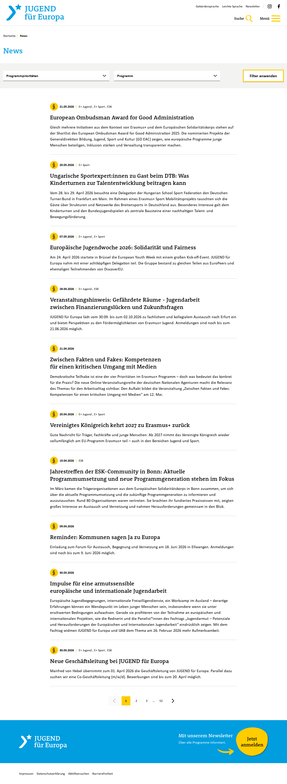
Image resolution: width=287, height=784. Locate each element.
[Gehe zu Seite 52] (161, 700)
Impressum (26, 773)
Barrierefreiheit (102, 773)
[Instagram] (269, 6)
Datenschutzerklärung (51, 773)
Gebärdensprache (207, 6)
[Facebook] (279, 6)
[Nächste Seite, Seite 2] (173, 701)
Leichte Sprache (232, 6)
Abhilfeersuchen (78, 773)
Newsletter (253, 6)
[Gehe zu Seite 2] (136, 700)
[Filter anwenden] (263, 76)
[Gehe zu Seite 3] (146, 700)
